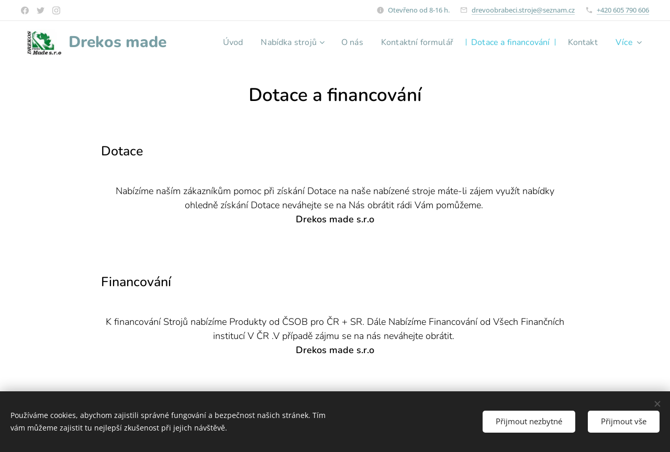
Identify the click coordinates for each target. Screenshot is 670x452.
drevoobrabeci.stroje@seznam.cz (523, 10)
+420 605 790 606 (623, 10)
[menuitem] (261, 42)
